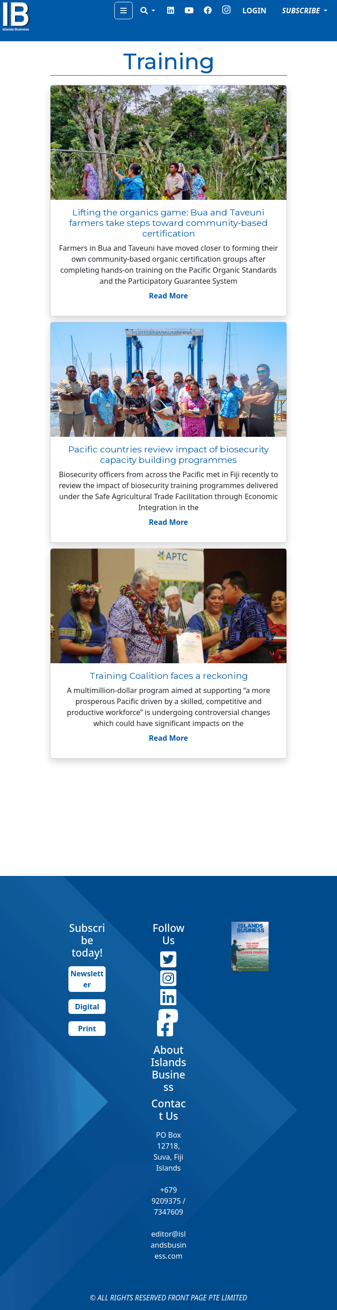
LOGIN (254, 11)
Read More (168, 296)
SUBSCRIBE (302, 11)
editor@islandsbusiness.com (168, 1245)
